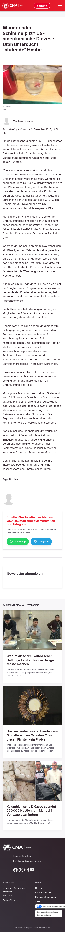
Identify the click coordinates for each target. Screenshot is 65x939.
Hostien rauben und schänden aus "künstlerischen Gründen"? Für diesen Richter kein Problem (31, 735)
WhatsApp (18, 541)
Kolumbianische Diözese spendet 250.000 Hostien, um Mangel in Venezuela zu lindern (32, 810)
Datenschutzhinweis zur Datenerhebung (47, 912)
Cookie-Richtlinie (43, 892)
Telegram (41, 541)
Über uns (39, 887)
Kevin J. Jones (26, 121)
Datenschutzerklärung (45, 896)
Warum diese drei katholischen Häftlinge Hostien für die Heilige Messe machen (31, 660)
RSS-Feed (7, 895)
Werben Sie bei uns (11, 899)
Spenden (42, 5)
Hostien (13, 479)
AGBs (37, 901)
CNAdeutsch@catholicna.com (27, 860)
